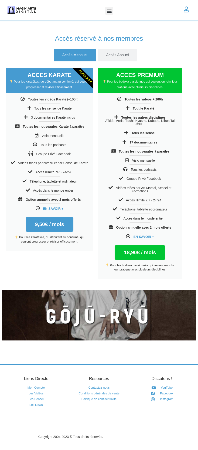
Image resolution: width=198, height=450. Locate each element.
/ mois (114, 252)
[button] (109, 11)
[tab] (48, 55)
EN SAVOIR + (27, 208)
